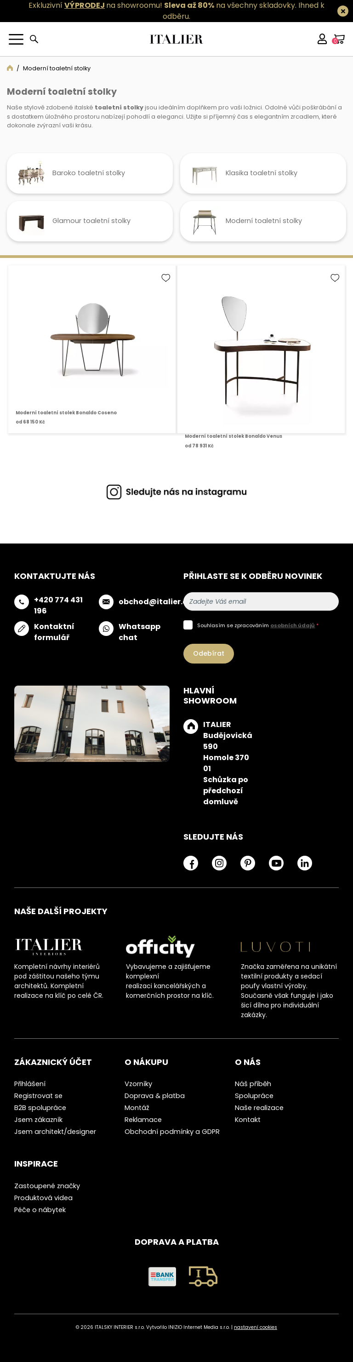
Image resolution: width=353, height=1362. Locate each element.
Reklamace (143, 1119)
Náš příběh (253, 1083)
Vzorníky (138, 1083)
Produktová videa (43, 1197)
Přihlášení (30, 1083)
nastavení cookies (255, 1327)
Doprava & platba (155, 1095)
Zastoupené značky (47, 1185)
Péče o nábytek (40, 1209)
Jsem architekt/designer (55, 1131)
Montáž (137, 1107)
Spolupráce (254, 1095)
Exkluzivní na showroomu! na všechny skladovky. (162, 5)
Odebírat (208, 653)
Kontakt (248, 1119)
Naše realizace (259, 1107)
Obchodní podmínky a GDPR (172, 1131)
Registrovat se (38, 1095)
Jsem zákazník (38, 1119)
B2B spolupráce (40, 1107)
